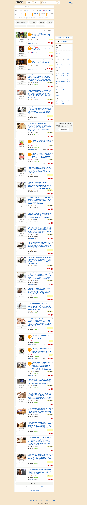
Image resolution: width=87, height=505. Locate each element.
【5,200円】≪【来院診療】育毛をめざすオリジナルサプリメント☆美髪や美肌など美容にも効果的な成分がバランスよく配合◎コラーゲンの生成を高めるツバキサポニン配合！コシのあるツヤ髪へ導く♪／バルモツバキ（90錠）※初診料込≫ (39, 170)
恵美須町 (36, 371)
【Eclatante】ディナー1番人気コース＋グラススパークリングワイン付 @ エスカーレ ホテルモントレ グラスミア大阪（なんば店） (41, 61)
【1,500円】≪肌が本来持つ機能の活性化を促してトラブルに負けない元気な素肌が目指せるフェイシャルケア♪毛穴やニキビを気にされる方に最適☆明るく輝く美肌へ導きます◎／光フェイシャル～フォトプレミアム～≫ (39, 410)
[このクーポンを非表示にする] (52, 33)
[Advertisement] (64, 12)
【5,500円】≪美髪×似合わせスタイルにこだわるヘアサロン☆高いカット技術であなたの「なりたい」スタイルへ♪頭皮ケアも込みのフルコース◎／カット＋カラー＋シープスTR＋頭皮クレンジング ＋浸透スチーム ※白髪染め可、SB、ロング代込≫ (39, 306)
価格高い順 (35, 17)
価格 (50, 22)
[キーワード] (49, 3)
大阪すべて (22, 6)
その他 (49, 10)
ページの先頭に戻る (34, 490)
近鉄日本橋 (37, 159)
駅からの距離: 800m (21, 22)
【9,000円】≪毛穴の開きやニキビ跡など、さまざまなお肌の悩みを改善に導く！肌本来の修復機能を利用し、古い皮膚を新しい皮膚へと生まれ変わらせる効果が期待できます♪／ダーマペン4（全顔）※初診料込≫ (39, 381)
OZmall (45, 10)
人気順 (24, 17)
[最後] (42, 487)
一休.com (39, 10)
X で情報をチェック (63, 41)
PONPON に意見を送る (64, 129)
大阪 (29, 2)
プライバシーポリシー (40, 500)
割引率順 (41, 17)
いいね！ (21, 41)
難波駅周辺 (27, 6)
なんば (36, 39)
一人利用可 (33, 22)
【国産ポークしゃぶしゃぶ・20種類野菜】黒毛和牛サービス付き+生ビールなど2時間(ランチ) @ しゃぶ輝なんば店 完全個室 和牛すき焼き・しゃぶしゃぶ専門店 (41, 155)
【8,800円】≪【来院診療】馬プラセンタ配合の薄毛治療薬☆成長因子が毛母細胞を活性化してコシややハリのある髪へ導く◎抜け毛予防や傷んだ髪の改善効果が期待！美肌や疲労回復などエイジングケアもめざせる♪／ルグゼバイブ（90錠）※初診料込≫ (39, 200)
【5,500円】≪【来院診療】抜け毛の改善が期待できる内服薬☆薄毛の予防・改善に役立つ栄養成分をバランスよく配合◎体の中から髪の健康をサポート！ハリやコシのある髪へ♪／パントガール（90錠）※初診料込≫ (39, 215)
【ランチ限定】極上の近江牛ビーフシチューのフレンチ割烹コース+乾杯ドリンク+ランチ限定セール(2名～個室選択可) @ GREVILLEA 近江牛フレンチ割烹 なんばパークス (41, 350)
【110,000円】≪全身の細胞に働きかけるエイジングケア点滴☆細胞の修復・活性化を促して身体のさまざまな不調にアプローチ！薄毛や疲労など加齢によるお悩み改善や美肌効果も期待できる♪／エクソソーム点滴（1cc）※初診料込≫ (39, 260)
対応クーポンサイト (64, 37)
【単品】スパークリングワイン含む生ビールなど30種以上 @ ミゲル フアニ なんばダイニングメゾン (41, 48)
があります (33, 43)
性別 (42, 22)
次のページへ (34, 483)
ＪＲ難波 (37, 65)
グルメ (50, 39)
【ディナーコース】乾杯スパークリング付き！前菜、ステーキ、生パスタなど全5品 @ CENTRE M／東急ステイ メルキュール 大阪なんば (41, 35)
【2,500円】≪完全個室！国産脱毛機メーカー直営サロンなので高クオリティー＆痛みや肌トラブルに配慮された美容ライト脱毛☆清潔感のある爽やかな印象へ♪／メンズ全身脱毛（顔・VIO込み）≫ (39, 471)
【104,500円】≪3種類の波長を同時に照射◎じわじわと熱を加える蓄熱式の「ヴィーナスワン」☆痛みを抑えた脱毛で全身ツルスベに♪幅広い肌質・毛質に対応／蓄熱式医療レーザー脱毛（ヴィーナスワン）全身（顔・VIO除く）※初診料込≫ (39, 245)
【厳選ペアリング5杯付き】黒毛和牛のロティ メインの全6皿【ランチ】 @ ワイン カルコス (41, 141)
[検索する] (58, 2)
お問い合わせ (48, 500)
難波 (35, 52)
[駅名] (37, 3)
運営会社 (55, 500)
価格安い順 (29, 17)
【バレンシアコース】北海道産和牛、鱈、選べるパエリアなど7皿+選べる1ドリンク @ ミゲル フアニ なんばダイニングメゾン (41, 337)
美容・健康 (50, 82)
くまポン (26, 10)
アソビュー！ (33, 10)
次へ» (52, 30)
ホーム (17, 6)
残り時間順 (46, 17)
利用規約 (32, 500)
